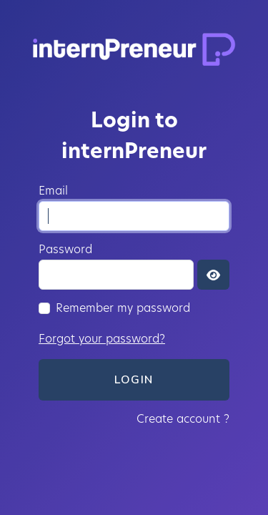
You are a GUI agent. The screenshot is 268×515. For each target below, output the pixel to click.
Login (134, 380)
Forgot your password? (102, 338)
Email (53, 191)
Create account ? (183, 419)
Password (65, 249)
